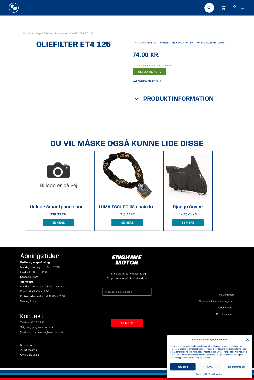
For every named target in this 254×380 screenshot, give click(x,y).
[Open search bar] (209, 8)
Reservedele (61, 33)
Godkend (183, 366)
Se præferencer (236, 366)
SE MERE (58, 222)
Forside (27, 33)
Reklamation (226, 294)
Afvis (210, 366)
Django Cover (188, 207)
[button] (247, 339)
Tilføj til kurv (149, 72)
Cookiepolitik (201, 374)
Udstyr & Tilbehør (43, 33)
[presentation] (127, 307)
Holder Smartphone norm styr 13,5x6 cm (58, 207)
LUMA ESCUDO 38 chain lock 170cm (127, 207)
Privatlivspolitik (215, 374)
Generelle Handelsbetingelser (216, 301)
